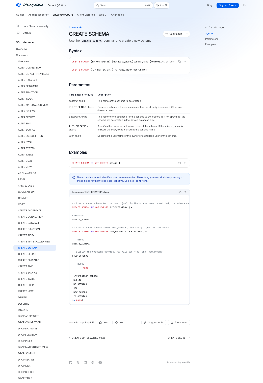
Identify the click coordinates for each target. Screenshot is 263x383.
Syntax (209, 33)
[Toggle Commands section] (34, 55)
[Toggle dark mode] (244, 5)
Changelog (117, 16)
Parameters (211, 38)
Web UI (103, 16)
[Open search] (123, 5)
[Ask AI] (185, 61)
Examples (210, 44)
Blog (210, 5)
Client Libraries (86, 16)
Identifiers (141, 180)
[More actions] (187, 34)
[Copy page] (173, 34)
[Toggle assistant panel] (161, 5)
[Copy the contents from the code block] (179, 61)
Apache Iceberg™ (38, 16)
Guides (20, 16)
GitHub (23, 33)
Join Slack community (32, 26)
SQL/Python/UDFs (62, 16)
